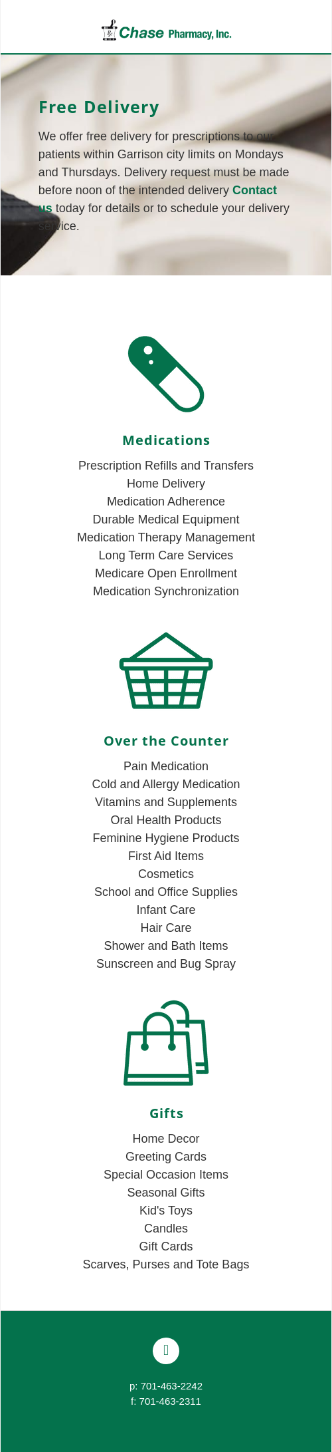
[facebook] (166, 1351)
